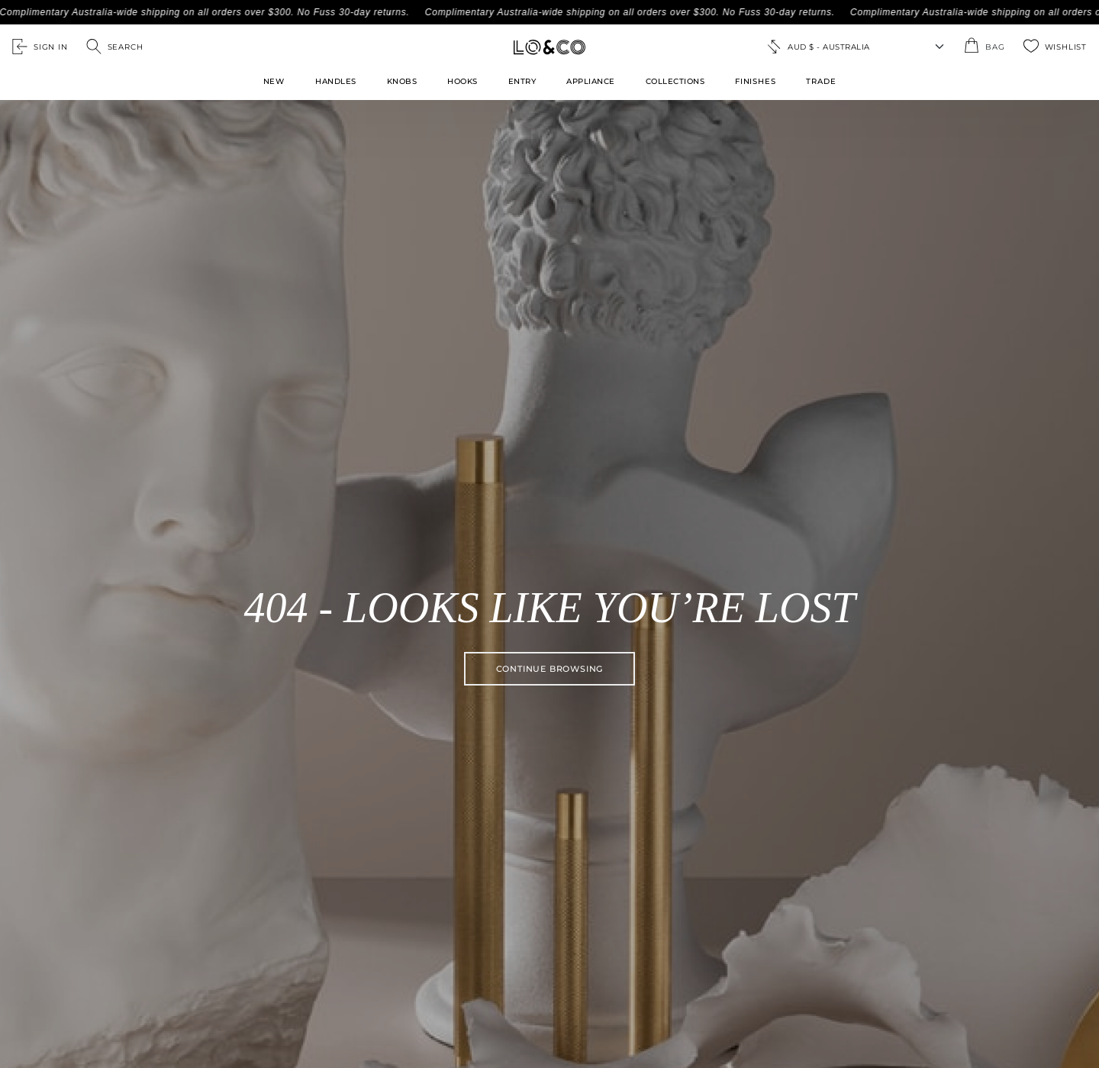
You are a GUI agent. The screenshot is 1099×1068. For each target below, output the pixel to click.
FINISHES (755, 81)
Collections (675, 81)
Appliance (590, 81)
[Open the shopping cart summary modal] (984, 46)
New (274, 81)
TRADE (821, 81)
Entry (522, 81)
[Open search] (114, 46)
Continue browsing (550, 668)
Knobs (402, 81)
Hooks (462, 81)
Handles (335, 81)
